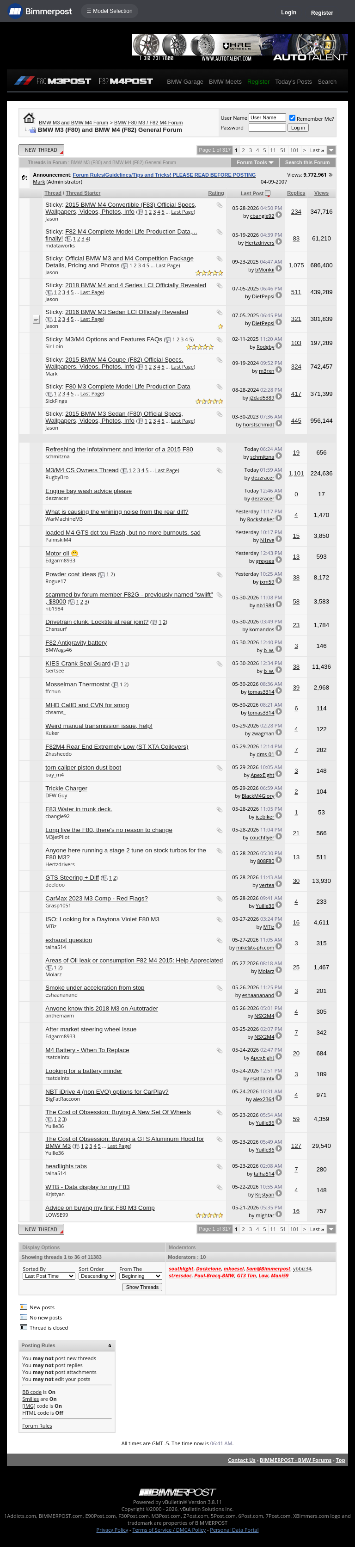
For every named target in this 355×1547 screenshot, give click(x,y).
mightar (265, 1215)
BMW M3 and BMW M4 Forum (73, 122)
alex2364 (263, 1099)
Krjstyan (55, 1193)
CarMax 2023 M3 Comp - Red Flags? (96, 898)
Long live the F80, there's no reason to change (108, 829)
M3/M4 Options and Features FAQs (113, 339)
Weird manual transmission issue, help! (99, 725)
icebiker (265, 816)
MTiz (50, 926)
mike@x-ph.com (255, 947)
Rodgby (265, 346)
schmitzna (57, 456)
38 (296, 577)
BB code (32, 1391)
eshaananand (61, 994)
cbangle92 (262, 215)
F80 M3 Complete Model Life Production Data (127, 386)
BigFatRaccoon (62, 1098)
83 (296, 238)
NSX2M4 (264, 1015)
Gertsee (54, 670)
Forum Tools (252, 162)
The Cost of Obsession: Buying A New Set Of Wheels (118, 1112)
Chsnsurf (56, 628)
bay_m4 (54, 774)
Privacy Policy (113, 1529)
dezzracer (263, 477)
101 (294, 150)
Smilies (30, 1398)
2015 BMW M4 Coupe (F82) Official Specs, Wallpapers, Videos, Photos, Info (114, 363)
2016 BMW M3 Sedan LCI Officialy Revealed (126, 311)
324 (296, 366)
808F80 (265, 860)
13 (296, 556)
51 (283, 150)
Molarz (53, 974)
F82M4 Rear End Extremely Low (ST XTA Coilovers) (116, 746)
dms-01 (265, 754)
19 (296, 452)
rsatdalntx (57, 1057)
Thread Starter (83, 193)
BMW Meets (225, 81)
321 (296, 318)
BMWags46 (58, 649)
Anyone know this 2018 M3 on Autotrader (101, 1008)
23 (296, 625)
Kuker (52, 732)
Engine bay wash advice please (88, 490)
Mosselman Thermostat (77, 684)
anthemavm (59, 1015)
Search (327, 81)
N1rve (267, 539)
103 (296, 342)
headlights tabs (66, 1166)
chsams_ (55, 712)
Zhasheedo (58, 753)
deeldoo (55, 884)
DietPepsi (263, 296)
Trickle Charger (66, 788)
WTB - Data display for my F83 (87, 1186)
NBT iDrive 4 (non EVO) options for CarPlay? (106, 1091)
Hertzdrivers (259, 242)
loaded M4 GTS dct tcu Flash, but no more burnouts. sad (123, 532)
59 (296, 1119)
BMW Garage (185, 81)
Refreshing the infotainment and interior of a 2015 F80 (119, 449)
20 (296, 1053)
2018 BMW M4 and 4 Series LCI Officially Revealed (135, 285)
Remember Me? (311, 118)
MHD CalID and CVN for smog (87, 705)
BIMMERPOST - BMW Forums (295, 1459)
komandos (261, 629)
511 (296, 292)
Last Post (252, 193)
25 (296, 967)
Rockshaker (260, 519)
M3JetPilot (57, 836)
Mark (39, 181)
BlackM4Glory (258, 795)
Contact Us (242, 1459)
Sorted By (34, 1268)
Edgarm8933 (60, 560)
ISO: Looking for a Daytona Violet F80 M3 (102, 919)
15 (296, 535)
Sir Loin (54, 346)
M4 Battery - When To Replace (87, 1050)
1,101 (296, 473)
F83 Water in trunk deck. (78, 809)
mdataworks (60, 245)
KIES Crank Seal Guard (77, 663)
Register (322, 13)
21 (296, 833)
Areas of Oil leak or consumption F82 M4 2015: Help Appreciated (134, 960)
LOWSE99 (56, 1214)
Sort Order (91, 1268)
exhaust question (68, 940)
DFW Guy (56, 795)
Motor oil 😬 (62, 553)
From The (130, 1268)
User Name (233, 117)
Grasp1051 (58, 905)
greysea (265, 560)
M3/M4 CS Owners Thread (81, 470)
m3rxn (266, 370)
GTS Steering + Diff (72, 877)
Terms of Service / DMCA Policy (169, 1529)
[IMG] (28, 1405)
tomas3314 (261, 691)
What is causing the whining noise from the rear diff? (116, 511)
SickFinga (56, 400)
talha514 (55, 946)
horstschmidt (259, 424)
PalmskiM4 (58, 539)
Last (317, 150)
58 (296, 601)
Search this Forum (307, 162)
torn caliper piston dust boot (83, 767)
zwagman (263, 733)
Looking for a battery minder (83, 1070)
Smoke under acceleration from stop (94, 987)
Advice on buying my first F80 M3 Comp (99, 1207)
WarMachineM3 (64, 518)
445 (296, 420)
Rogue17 (55, 581)
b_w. (268, 650)
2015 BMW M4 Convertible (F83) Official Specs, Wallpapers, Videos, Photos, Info (120, 208)
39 (296, 687)
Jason (51, 218)
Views (321, 193)
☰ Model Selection (109, 11)
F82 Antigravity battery (76, 642)
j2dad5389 (262, 397)
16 (296, 922)
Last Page (182, 211)
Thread (52, 193)
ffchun (53, 691)
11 (273, 150)
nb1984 (54, 608)
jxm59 (267, 581)
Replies (296, 193)
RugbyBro (56, 477)
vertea (266, 884)
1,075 (296, 265)
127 (296, 1145)
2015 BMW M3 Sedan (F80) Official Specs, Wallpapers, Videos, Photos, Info (114, 417)
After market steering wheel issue (90, 1029)
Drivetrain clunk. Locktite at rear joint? (96, 621)
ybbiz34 (302, 1268)
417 (296, 393)
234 (296, 211)
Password (232, 127)
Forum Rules (37, 1425)
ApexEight (262, 774)
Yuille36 (265, 905)
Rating (216, 193)
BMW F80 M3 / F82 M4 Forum (148, 122)
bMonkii (264, 269)
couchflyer (262, 837)
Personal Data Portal (234, 1529)
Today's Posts (293, 81)
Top (340, 1459)
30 (296, 880)
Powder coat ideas (70, 574)
